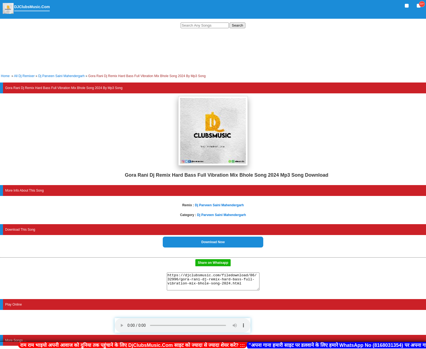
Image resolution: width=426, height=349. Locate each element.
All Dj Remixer (24, 76)
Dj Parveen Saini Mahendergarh (61, 76)
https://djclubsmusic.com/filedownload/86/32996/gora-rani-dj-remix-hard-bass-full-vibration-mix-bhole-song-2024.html (213, 283)
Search (237, 25)
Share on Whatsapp (213, 263)
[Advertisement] (213, 51)
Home (5, 76)
